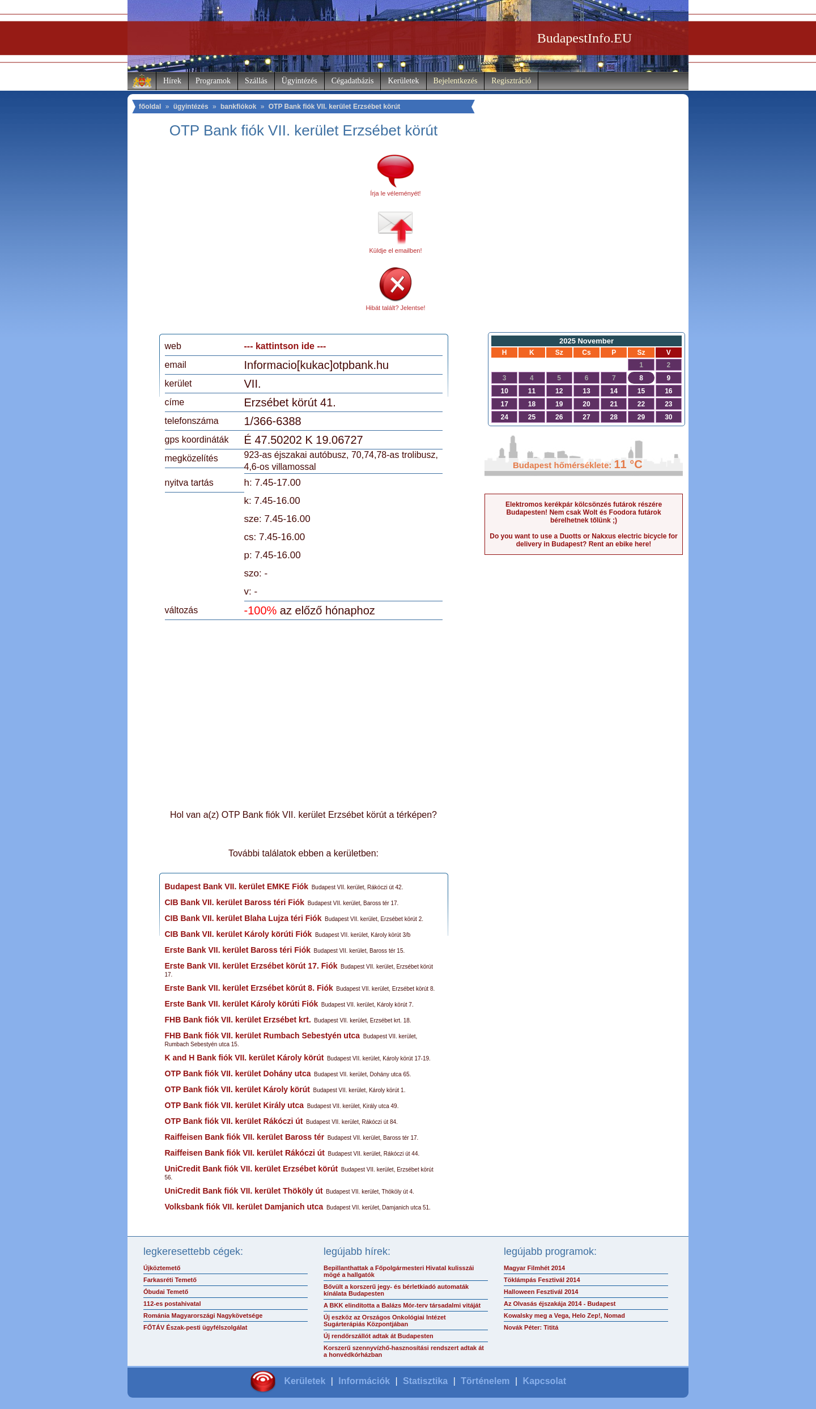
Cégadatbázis (353, 81)
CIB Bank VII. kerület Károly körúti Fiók (238, 934)
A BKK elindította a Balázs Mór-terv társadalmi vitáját (402, 1305)
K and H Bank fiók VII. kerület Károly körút (244, 1057)
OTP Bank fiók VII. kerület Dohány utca (238, 1073)
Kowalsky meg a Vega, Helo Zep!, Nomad (564, 1315)
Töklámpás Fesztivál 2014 (542, 1279)
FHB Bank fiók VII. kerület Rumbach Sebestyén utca (262, 1035)
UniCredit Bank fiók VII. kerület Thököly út (244, 1190)
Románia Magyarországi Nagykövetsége (202, 1315)
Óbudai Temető (165, 1291)
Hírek (172, 81)
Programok (213, 81)
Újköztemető (161, 1267)
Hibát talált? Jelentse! (395, 307)
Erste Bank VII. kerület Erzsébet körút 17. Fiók (251, 965)
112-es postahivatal (172, 1303)
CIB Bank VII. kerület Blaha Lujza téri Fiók (243, 918)
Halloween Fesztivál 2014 (541, 1291)
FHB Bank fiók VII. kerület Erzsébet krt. (238, 1019)
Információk (364, 1381)
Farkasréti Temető (170, 1279)
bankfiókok (238, 107)
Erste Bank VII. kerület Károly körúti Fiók (241, 1003)
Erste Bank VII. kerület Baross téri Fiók (238, 949)
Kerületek (403, 81)
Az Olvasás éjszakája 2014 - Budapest (560, 1303)
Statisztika (425, 1381)
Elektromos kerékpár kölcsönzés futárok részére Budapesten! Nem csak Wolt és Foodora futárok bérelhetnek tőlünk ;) (583, 512)
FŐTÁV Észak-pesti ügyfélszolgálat (195, 1327)
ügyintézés (191, 107)
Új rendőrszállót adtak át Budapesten (379, 1335)
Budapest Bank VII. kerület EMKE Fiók (237, 886)
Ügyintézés (299, 81)
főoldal (150, 107)
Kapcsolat (544, 1381)
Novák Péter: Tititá (531, 1327)
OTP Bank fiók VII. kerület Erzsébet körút (335, 107)
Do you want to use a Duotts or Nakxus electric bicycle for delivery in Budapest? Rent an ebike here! (583, 540)
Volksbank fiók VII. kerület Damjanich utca (244, 1206)
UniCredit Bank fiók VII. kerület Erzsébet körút (251, 1168)
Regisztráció (511, 81)
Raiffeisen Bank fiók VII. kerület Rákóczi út (245, 1152)
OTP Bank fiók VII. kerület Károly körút (237, 1089)
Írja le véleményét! (395, 193)
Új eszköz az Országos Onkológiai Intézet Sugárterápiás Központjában (385, 1320)
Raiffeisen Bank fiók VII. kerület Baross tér (245, 1136)
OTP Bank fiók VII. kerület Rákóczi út (234, 1121)
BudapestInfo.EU (584, 38)
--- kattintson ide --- (285, 346)
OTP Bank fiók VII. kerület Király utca (234, 1105)
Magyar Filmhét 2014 (534, 1267)
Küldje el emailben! (395, 250)
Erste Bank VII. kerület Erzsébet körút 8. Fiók (249, 987)
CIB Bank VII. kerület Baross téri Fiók (235, 902)
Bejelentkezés (456, 81)
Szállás (256, 81)
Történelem (485, 1381)
